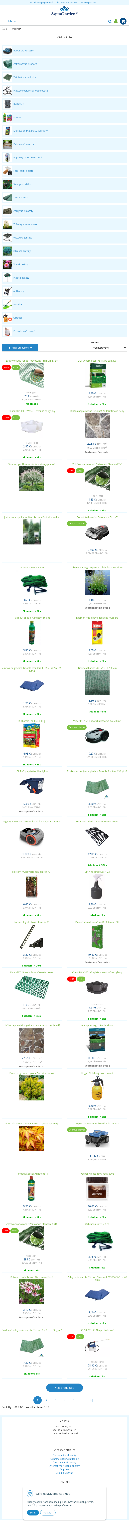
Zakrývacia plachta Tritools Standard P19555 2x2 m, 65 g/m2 (32, 669)
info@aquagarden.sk (43, 2)
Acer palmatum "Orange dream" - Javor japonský (31, 1123)
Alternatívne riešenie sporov (65, 1465)
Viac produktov (64, 1388)
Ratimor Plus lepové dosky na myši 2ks (97, 617)
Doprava (64, 1469)
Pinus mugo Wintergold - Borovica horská (31, 1073)
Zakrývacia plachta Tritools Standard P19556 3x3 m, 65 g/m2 (97, 1278)
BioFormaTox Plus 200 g (31, 721)
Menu (10, 21)
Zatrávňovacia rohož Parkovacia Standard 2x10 (31, 1224)
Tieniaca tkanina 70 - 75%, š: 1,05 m (97, 668)
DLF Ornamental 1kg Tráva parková (97, 360)
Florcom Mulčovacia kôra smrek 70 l (31, 871)
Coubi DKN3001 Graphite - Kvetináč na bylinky (97, 972)
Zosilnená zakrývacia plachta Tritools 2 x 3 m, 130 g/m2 (97, 771)
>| (91, 1400)
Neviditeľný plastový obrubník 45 (31, 922)
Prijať (33, 1512)
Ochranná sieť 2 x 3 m (32, 567)
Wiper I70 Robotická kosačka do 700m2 (97, 1123)
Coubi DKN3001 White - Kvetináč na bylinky (32, 411)
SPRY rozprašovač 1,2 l (97, 871)
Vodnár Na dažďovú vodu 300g (97, 1173)
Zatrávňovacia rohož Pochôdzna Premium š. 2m (32, 360)
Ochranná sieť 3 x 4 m (97, 1224)
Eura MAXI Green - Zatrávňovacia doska (31, 972)
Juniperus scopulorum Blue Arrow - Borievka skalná (31, 517)
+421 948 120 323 (69, 2)
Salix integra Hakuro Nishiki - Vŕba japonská (31, 464)
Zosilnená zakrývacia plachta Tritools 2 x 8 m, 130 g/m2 (32, 1330)
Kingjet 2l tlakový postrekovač (97, 1073)
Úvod (4, 29)
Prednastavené (100, 347)
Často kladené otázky (64, 1462)
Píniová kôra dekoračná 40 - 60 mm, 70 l (97, 922)
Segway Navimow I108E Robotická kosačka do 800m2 (32, 821)
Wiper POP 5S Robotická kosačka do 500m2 (97, 721)
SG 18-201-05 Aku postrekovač (97, 1330)
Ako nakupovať (64, 1472)
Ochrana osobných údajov (64, 1458)
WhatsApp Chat (88, 2)
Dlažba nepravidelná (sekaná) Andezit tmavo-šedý (97, 411)
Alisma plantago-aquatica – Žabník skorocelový (97, 567)
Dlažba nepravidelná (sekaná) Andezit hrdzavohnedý (32, 1025)
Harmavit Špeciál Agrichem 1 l (32, 1173)
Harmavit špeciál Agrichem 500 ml (32, 617)
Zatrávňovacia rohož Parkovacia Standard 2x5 (97, 464)
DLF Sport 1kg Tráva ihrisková (97, 1025)
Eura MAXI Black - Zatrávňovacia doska (97, 821)
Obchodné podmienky (64, 1455)
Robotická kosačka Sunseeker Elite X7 (97, 517)
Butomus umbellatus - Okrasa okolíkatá (31, 1277)
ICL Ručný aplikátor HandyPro (32, 771)
